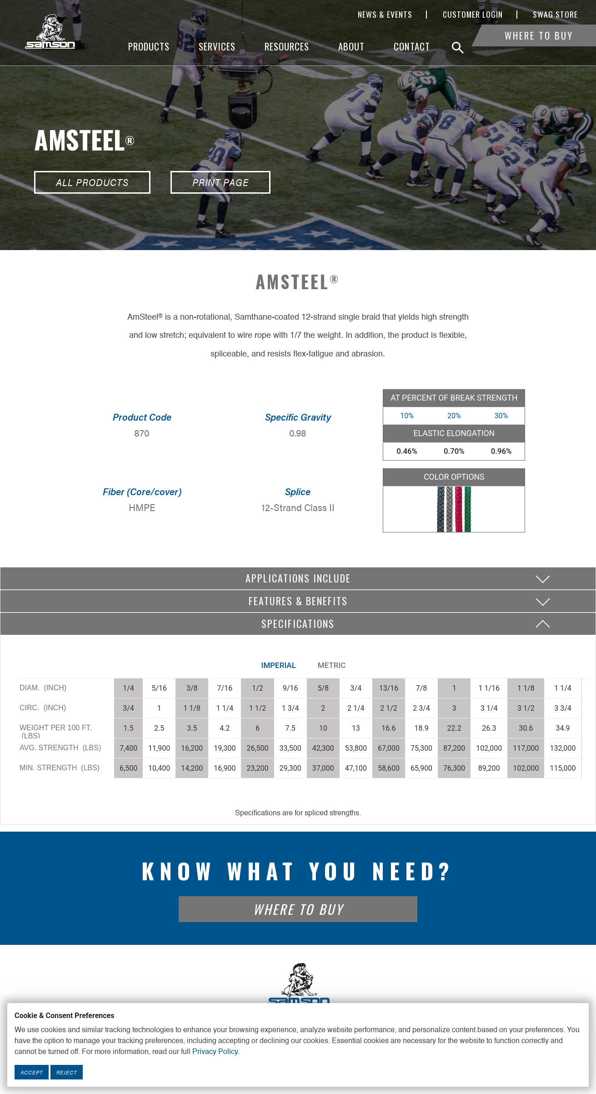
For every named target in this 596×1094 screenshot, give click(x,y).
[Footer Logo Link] (298, 984)
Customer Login (473, 14)
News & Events (385, 14)
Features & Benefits (298, 600)
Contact (412, 47)
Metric (332, 665)
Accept (31, 1072)
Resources (287, 47)
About (351, 47)
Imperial (278, 665)
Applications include (298, 578)
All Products (92, 182)
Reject (66, 1072)
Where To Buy (539, 47)
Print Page (220, 182)
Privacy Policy (215, 1052)
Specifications (298, 623)
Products (149, 47)
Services (217, 47)
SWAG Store (555, 14)
